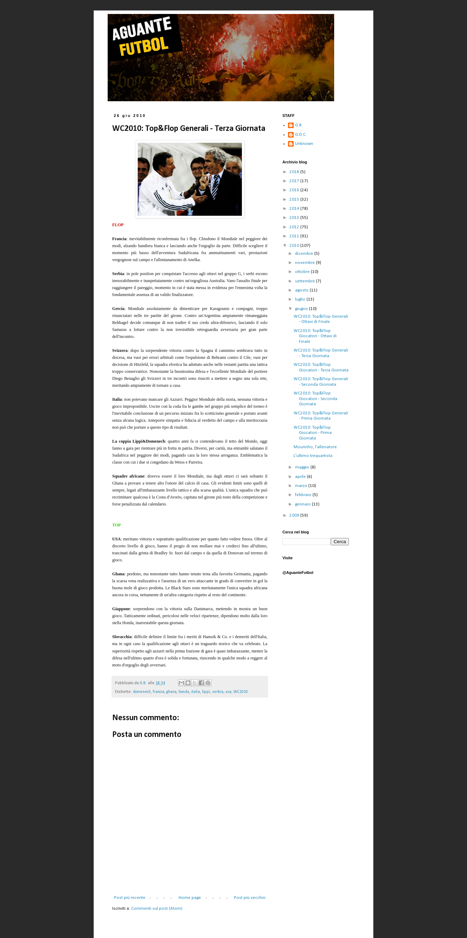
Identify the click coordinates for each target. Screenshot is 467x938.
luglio (301, 299)
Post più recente (129, 897)
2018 (294, 172)
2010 (294, 245)
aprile (301, 476)
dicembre (304, 253)
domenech (142, 692)
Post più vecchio (250, 897)
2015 (294, 199)
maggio (302, 467)
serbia (217, 692)
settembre (305, 281)
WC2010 (241, 692)
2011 (294, 236)
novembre (305, 262)
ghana (171, 692)
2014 (294, 208)
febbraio (303, 495)
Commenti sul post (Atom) (156, 908)
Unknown (304, 143)
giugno (302, 308)
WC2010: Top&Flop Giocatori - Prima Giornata (313, 433)
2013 (294, 217)
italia (195, 692)
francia (158, 692)
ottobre (303, 271)
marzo (301, 485)
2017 (294, 181)
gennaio (303, 504)
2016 (294, 190)
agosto (302, 290)
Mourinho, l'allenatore (315, 447)
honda (184, 692)
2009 (294, 515)
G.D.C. (301, 134)
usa (228, 692)
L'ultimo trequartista (313, 455)
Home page (190, 897)
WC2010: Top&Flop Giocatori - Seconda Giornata (315, 398)
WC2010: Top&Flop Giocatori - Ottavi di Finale (315, 336)
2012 (294, 227)
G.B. (299, 125)
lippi (206, 692)
